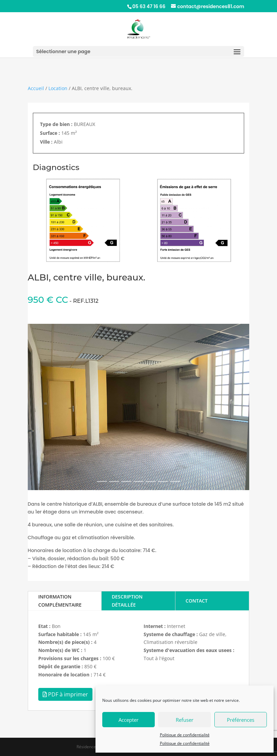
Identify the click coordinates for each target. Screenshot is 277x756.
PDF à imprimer (65, 694)
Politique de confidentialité (185, 735)
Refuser (184, 719)
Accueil (36, 88)
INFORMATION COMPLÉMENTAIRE (60, 600)
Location (57, 88)
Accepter (128, 719)
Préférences (240, 719)
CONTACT (197, 600)
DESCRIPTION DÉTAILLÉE (127, 600)
